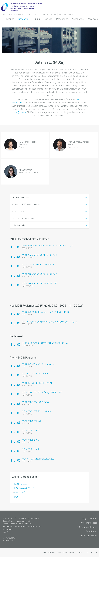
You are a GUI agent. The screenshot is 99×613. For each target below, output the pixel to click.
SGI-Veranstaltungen (23, 14)
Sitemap (72, 552)
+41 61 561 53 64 (10, 538)
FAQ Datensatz (20, 484)
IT (92, 552)
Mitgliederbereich (66, 14)
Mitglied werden (89, 518)
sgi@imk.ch (9, 540)
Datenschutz (62, 552)
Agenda (48, 19)
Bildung (36, 19)
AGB (44, 552)
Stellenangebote (89, 523)
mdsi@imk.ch (19, 112)
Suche (53, 14)
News (4, 14)
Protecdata (19, 492)
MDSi (16, 497)
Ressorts (23, 19)
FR (96, 552)
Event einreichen (89, 535)
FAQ (10, 14)
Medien (46, 14)
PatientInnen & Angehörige (70, 19)
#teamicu (93, 19)
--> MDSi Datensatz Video (22, 488)
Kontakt (37, 14)
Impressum (52, 552)
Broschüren (91, 531)
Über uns (9, 19)
